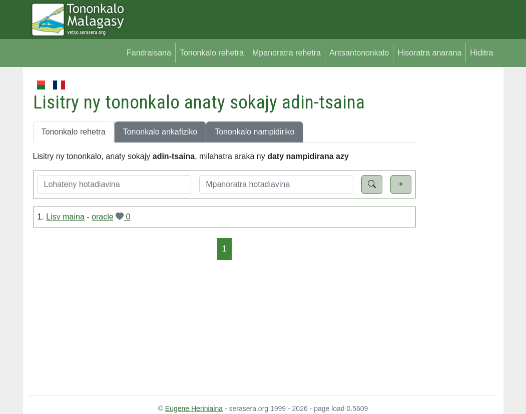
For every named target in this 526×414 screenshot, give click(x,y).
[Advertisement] (456, 229)
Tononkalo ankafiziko (160, 132)
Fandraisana (149, 52)
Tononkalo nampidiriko (254, 132)
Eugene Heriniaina (194, 408)
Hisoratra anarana (429, 52)
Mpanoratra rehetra (286, 52)
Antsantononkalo (359, 52)
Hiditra (481, 52)
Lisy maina (65, 216)
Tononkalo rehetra (212, 52)
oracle (103, 216)
